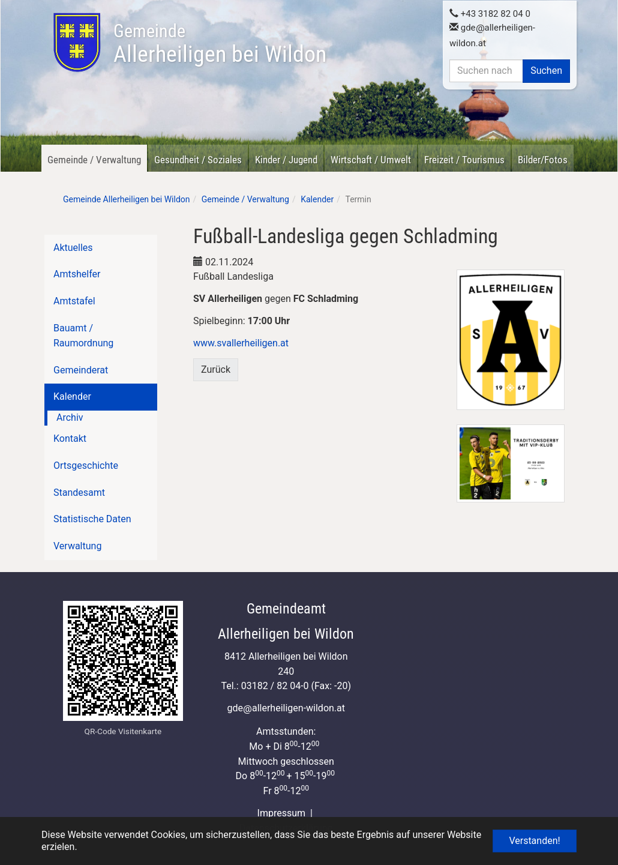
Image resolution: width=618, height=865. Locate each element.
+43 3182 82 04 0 (489, 13)
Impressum (281, 813)
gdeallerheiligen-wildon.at (286, 708)
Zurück (215, 369)
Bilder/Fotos (543, 160)
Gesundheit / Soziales (198, 160)
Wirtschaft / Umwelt (371, 160)
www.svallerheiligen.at (241, 343)
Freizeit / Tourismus (464, 160)
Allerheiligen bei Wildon (219, 43)
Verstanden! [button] (534, 840)
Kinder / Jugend (286, 160)
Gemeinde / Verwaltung (94, 160)
